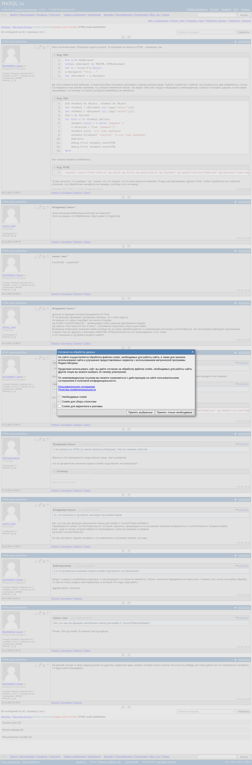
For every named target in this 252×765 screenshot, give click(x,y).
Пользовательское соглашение (76, 386)
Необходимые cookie (74, 396)
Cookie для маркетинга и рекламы (82, 406)
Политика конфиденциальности (77, 389)
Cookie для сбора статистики (79, 401)
